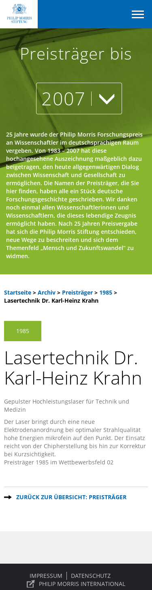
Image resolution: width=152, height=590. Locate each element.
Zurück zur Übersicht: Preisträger (71, 497)
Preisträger (78, 292)
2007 (78, 98)
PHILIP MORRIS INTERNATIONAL (82, 584)
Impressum (46, 575)
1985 (106, 292)
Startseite (17, 292)
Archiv (47, 292)
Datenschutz (91, 575)
